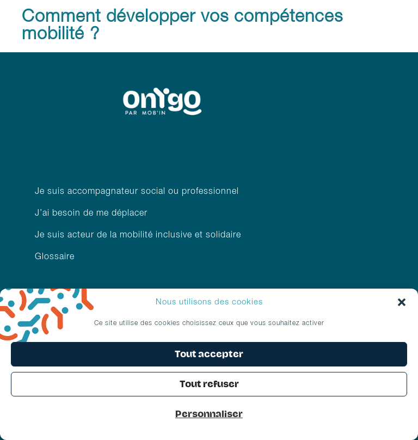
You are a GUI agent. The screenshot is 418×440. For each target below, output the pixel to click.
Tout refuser (209, 384)
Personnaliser (209, 414)
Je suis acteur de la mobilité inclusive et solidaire (139, 235)
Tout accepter (209, 354)
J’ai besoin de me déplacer (91, 213)
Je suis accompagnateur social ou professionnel (137, 191)
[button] (401, 302)
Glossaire (55, 257)
